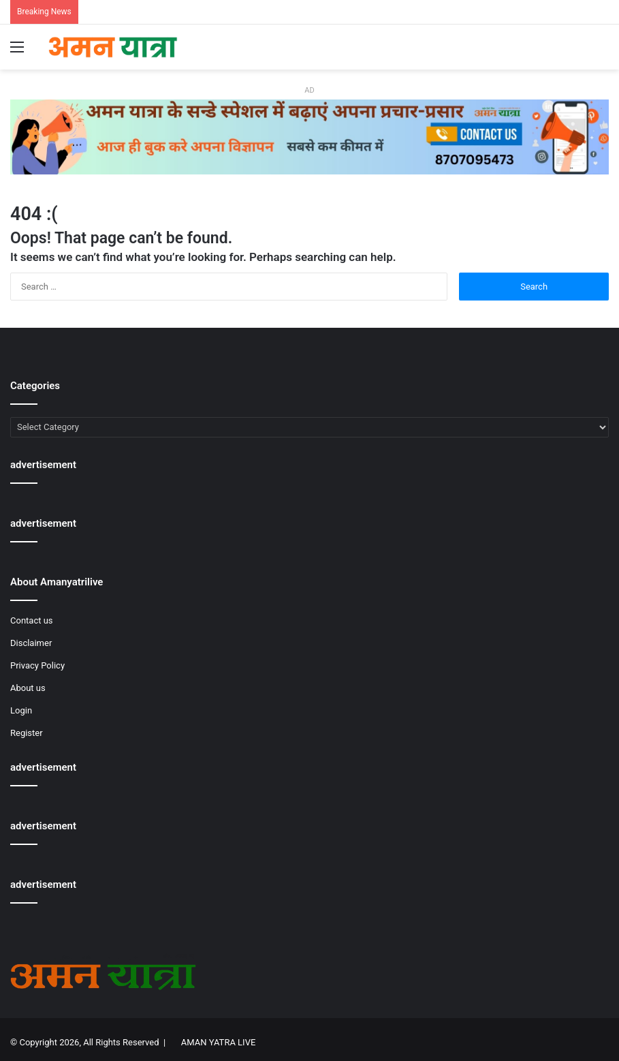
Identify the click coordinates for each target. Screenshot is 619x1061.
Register (26, 733)
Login (21, 710)
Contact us (31, 620)
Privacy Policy (37, 665)
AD (309, 90)
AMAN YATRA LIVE (218, 1042)
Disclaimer (31, 643)
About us (28, 688)
